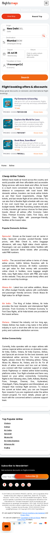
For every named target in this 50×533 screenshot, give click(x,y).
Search (25, 77)
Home (4, 165)
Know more (38, 112)
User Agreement (40, 513)
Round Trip (37, 16)
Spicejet (7, 434)
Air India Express (11, 441)
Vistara (7, 423)
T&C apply (17, 108)
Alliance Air (9, 444)
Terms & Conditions (28, 513)
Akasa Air (8, 437)
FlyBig (7, 448)
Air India (8, 430)
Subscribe (31, 476)
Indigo (7, 427)
